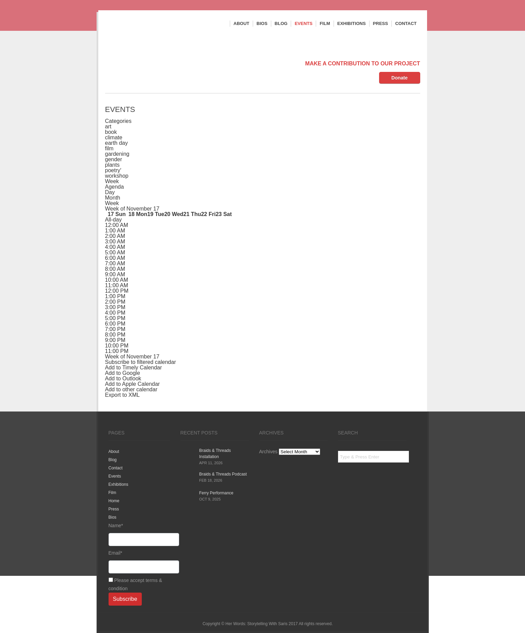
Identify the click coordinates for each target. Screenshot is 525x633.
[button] (140, 362)
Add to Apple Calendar (132, 384)
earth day (116, 143)
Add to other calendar (131, 389)
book (111, 132)
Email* (139, 561)
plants (112, 165)
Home (114, 500)
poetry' (113, 170)
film (109, 148)
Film (325, 23)
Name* (139, 534)
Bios (262, 23)
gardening (117, 154)
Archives (268, 451)
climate (114, 137)
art (108, 126)
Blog (281, 23)
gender (113, 159)
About (241, 23)
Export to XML (122, 395)
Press (380, 23)
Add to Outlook (123, 378)
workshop (116, 176)
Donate (399, 77)
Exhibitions (351, 23)
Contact (406, 23)
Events (303, 23)
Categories (118, 121)
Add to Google (122, 373)
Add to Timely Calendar (133, 367)
